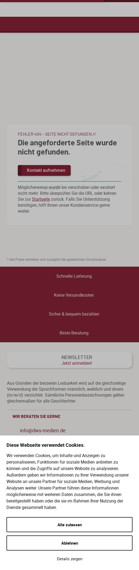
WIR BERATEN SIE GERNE (70, 416)
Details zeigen (69, 558)
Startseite (41, 199)
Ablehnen (69, 543)
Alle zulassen (69, 524)
